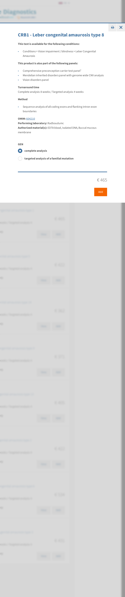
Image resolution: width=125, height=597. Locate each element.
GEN (20, 144)
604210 (30, 119)
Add (100, 192)
